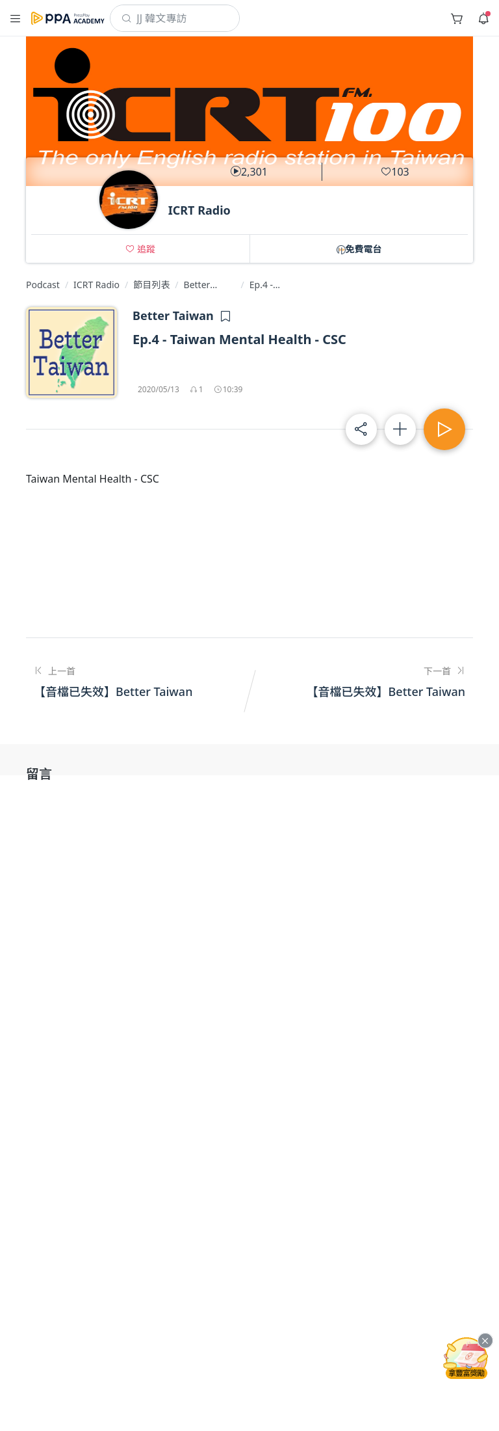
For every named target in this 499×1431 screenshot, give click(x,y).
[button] (140, 249)
